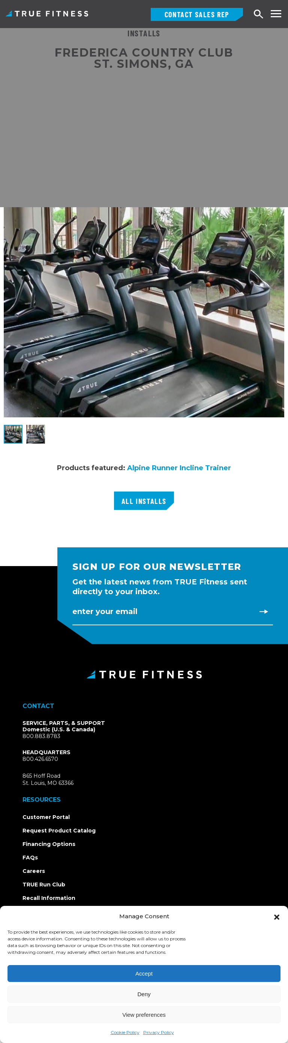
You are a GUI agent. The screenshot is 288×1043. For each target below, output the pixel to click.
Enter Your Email (105, 611)
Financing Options (48, 844)
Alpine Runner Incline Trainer (179, 468)
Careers (33, 871)
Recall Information (48, 898)
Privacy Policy (158, 1032)
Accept (144, 973)
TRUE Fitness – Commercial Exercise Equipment (47, 13)
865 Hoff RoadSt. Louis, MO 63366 (56, 780)
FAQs (30, 857)
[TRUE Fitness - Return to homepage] (144, 674)
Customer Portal (46, 817)
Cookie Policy (125, 1032)
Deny (143, 994)
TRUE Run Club (43, 884)
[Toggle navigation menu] (276, 13)
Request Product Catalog (59, 830)
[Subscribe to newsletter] (263, 611)
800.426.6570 (40, 759)
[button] (276, 916)
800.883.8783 (41, 736)
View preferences (144, 1015)
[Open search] (259, 14)
